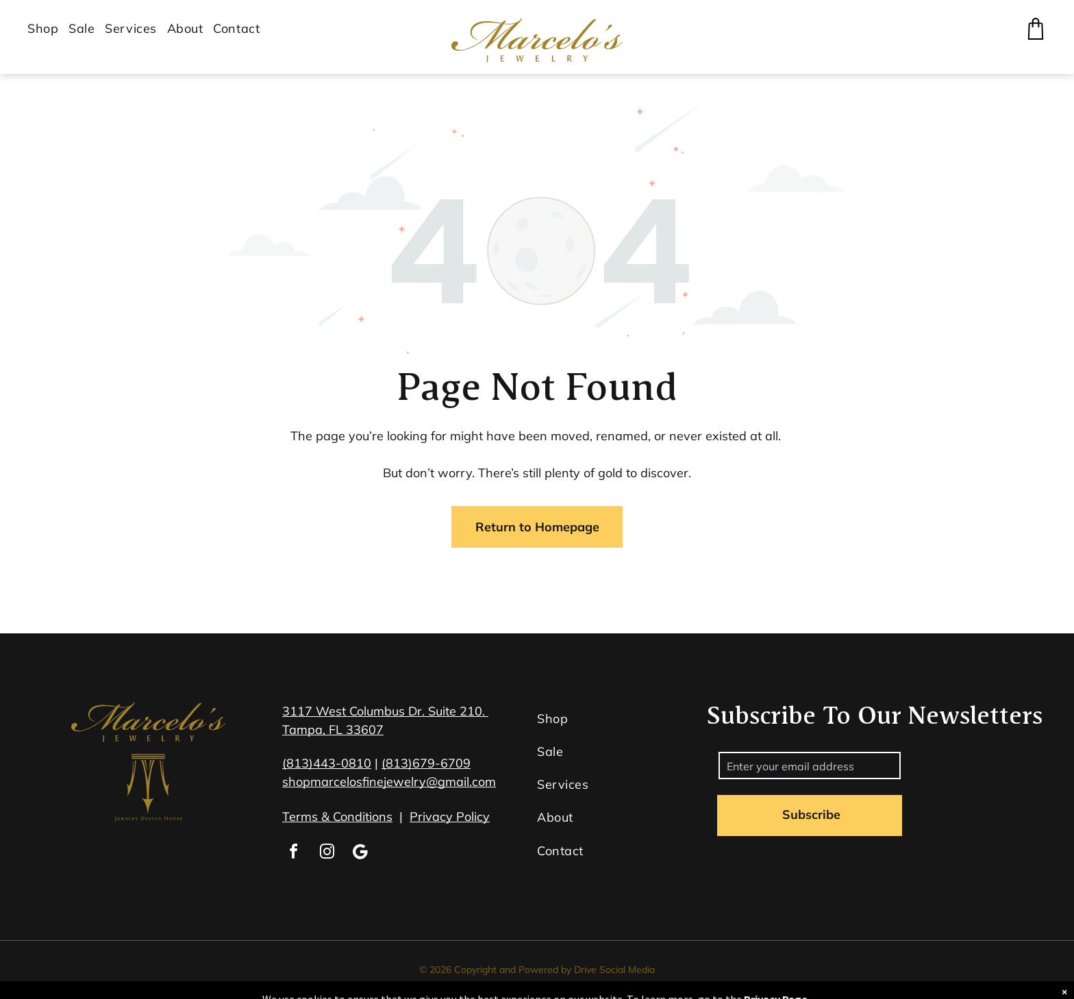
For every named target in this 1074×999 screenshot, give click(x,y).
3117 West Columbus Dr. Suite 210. (385, 711)
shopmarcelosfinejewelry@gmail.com (389, 781)
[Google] (360, 853)
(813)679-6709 (426, 763)
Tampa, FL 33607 (333, 729)
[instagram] (327, 853)
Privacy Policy (450, 816)
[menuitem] (47, 28)
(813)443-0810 (326, 763)
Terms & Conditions (337, 816)
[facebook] (293, 853)
